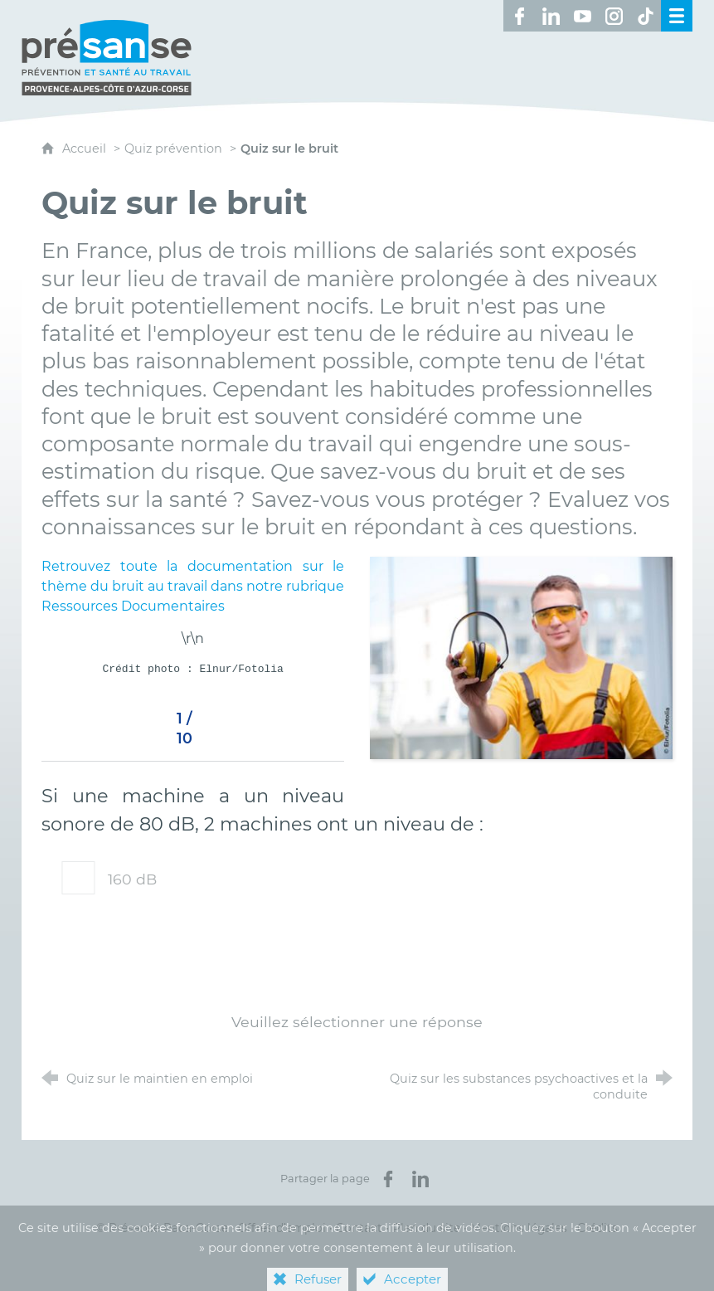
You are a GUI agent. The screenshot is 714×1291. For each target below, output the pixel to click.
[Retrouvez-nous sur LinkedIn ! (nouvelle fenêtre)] (550, 16)
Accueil (85, 148)
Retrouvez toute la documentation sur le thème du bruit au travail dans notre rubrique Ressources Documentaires (192, 586)
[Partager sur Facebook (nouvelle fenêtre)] (388, 1179)
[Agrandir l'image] (521, 657)
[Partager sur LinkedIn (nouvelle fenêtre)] (420, 1179)
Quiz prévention (173, 148)
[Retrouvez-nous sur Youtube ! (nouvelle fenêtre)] (582, 16)
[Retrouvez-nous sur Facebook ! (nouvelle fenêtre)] (519, 16)
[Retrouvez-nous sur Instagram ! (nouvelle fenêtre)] (613, 16)
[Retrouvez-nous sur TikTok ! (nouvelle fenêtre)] (645, 16)
